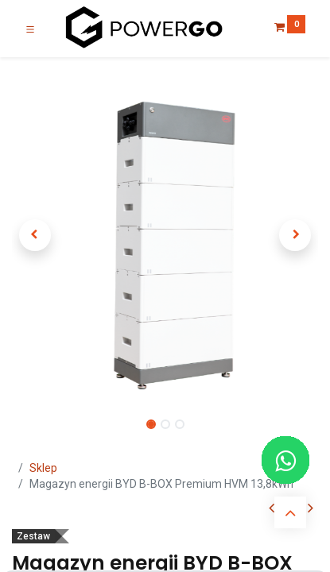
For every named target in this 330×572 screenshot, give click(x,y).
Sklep (43, 468)
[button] (35, 235)
